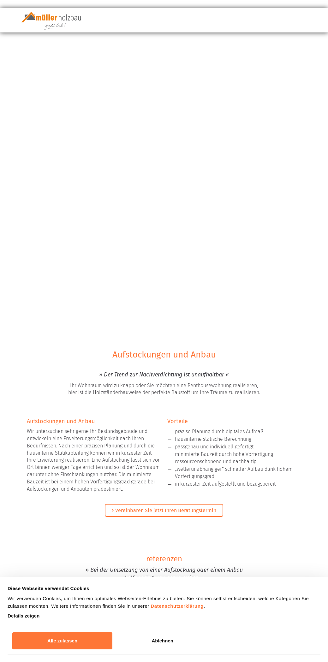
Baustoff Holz (152, 22)
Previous (124, 334)
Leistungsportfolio (201, 22)
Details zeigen (23, 615)
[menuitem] (152, 22)
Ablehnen (162, 640)
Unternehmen (256, 22)
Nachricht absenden (165, 577)
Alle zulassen (62, 640)
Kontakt (299, 22)
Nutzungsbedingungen (271, 533)
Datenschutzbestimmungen (201, 533)
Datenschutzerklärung (177, 606)
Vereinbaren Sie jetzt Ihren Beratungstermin (165, 189)
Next (203, 334)
